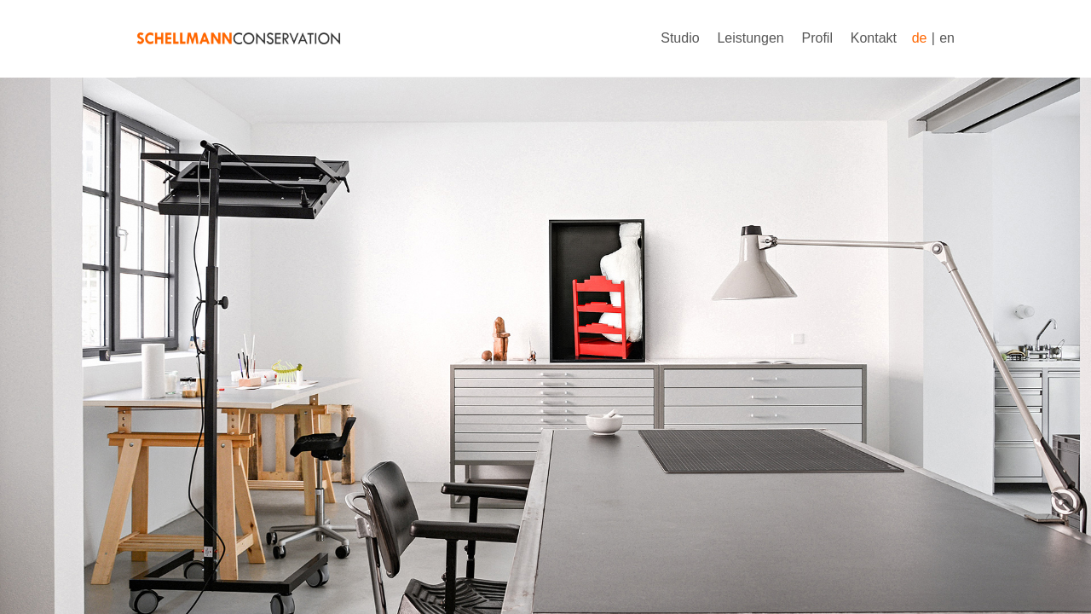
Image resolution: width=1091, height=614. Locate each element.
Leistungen (750, 38)
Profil (817, 38)
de (919, 38)
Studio (680, 38)
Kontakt (874, 38)
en (947, 38)
